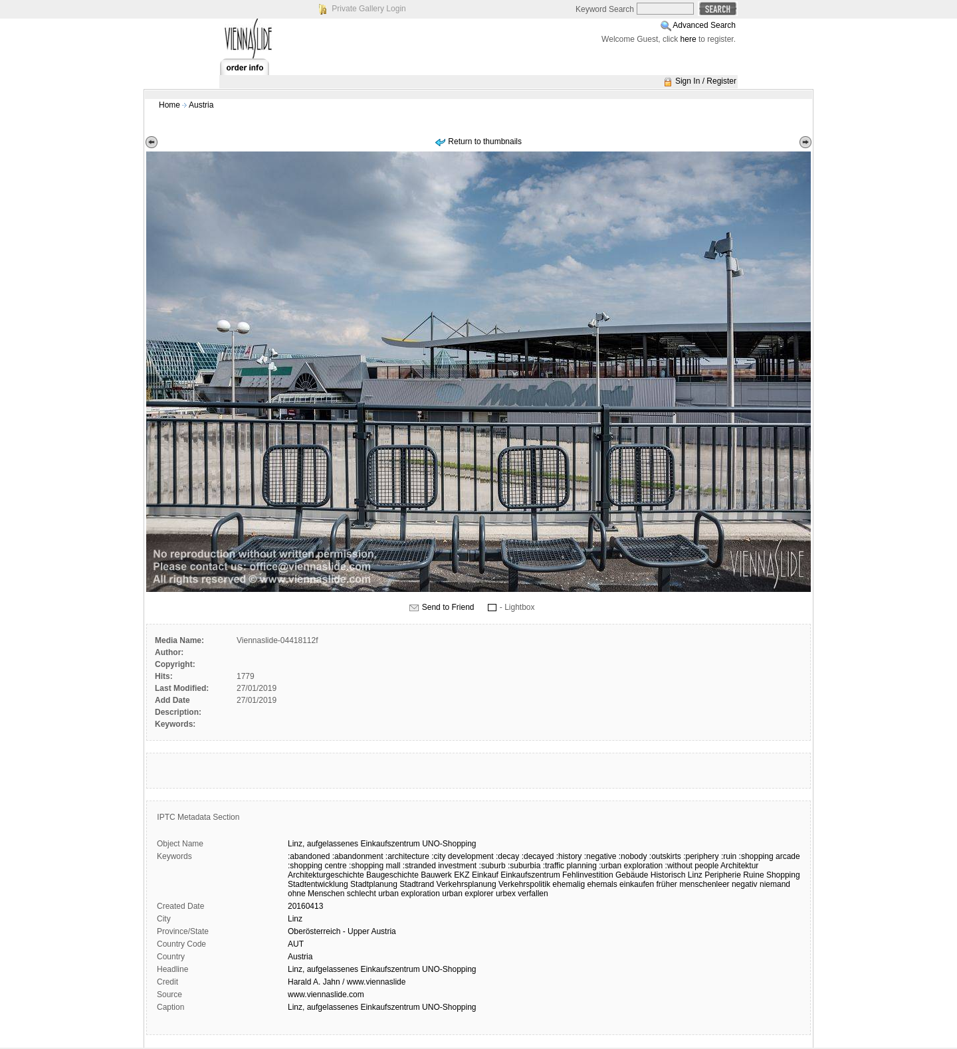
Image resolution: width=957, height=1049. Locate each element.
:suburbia (524, 865)
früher (667, 884)
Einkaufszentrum (389, 843)
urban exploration (409, 893)
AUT (296, 944)
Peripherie (722, 875)
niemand (775, 884)
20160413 (305, 906)
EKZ (461, 875)
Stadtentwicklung (318, 884)
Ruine (753, 875)
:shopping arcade (769, 856)
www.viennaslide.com (326, 994)
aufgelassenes (332, 843)
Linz (695, 875)
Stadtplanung (373, 884)
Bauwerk (436, 875)
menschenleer (704, 884)
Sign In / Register (705, 81)
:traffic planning (570, 865)
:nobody (633, 856)
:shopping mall (374, 865)
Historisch (668, 875)
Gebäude (631, 875)
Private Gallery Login (368, 8)
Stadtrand (416, 884)
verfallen (533, 893)
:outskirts (665, 856)
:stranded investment (440, 865)
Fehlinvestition (587, 875)
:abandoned (309, 856)
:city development (462, 856)
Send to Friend (448, 607)
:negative (600, 856)
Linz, (296, 843)
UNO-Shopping (449, 843)
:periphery (700, 856)
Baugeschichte (392, 875)
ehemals (602, 884)
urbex (506, 893)
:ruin (728, 856)
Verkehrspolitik (524, 884)
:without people (692, 865)
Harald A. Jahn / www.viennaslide (346, 982)
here (688, 39)
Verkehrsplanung (466, 884)
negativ (745, 884)
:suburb (492, 865)
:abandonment (357, 856)
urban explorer (467, 893)
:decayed (538, 856)
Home (169, 105)
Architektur (739, 865)
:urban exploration (631, 865)
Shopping (783, 875)
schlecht (361, 893)
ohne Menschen (316, 893)
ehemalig (568, 884)
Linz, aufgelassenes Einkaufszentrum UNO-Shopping (382, 969)
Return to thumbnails (485, 141)
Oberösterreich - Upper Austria (342, 931)
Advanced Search (704, 25)
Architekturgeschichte (326, 875)
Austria (201, 105)
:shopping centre (317, 865)
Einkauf (485, 875)
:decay (507, 856)
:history (569, 856)
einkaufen (636, 884)
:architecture (407, 856)
